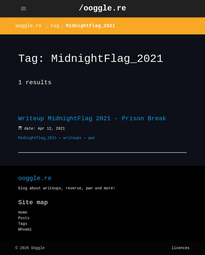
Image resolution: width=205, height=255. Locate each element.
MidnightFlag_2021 (90, 26)
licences (181, 248)
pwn (91, 138)
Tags (22, 224)
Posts (24, 218)
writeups (72, 138)
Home (22, 212)
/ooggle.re (102, 8)
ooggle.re (28, 26)
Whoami (25, 229)
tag (55, 26)
